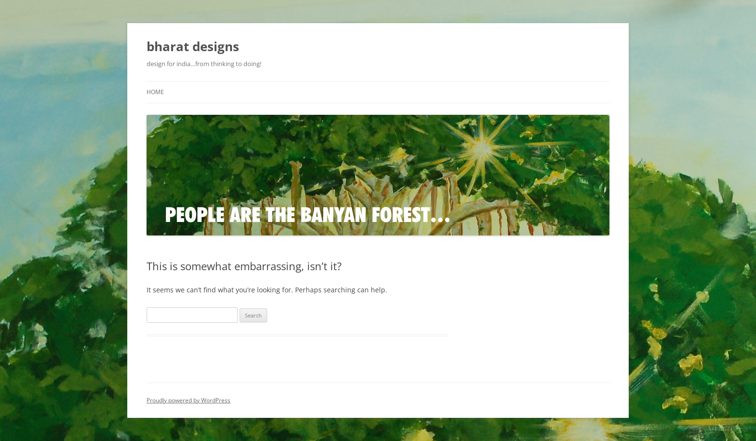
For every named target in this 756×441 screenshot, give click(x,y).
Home (155, 92)
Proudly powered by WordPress (188, 400)
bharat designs (193, 46)
